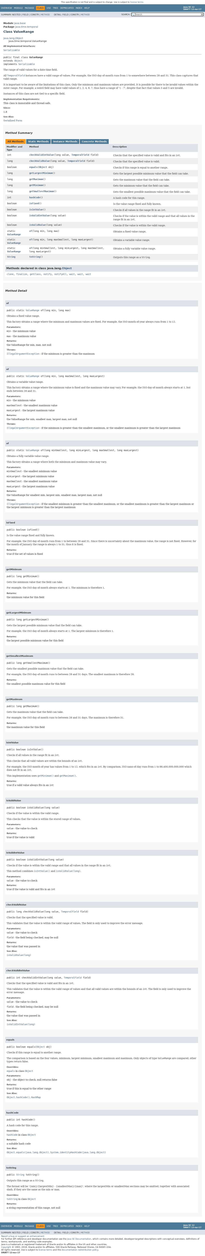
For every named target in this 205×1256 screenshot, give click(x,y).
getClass (35, 274)
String (11, 256)
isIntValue (36, 209)
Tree (55, 8)
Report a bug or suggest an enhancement (22, 1236)
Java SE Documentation (79, 1239)
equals (33, 167)
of (30, 231)
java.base (20, 23)
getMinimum (36, 185)
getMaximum (36, 179)
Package (29, 8)
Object (18, 60)
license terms (136, 2)
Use (49, 8)
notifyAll (60, 274)
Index (79, 8)
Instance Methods (65, 141)
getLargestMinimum (40, 173)
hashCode (34, 197)
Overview (6, 8)
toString (34, 256)
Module (18, 8)
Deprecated (67, 8)
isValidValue (37, 225)
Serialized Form (12, 120)
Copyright (6, 1247)
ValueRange (14, 234)
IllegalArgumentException (23, 353)
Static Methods (38, 141)
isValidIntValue (39, 215)
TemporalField (80, 154)
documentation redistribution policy (80, 1250)
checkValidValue (39, 161)
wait (72, 274)
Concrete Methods (94, 141)
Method (45, 14)
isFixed (34, 203)
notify (47, 274)
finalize (21, 274)
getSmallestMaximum (41, 191)
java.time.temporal (26, 26)
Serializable (11, 50)
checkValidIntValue (41, 154)
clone (10, 274)
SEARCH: (125, 14)
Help (86, 8)
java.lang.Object (13, 38)
